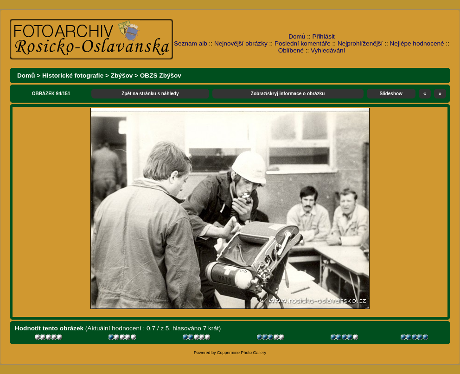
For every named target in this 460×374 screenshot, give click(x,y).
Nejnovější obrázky (241, 43)
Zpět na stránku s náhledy (150, 93)
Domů (296, 36)
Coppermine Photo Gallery (241, 352)
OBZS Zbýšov (160, 75)
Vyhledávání (328, 50)
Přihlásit (324, 36)
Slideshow (390, 93)
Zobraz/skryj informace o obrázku (288, 93)
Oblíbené (291, 50)
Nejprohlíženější (360, 43)
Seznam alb (190, 43)
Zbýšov (122, 75)
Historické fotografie (72, 75)
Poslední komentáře (303, 43)
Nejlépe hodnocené (417, 43)
